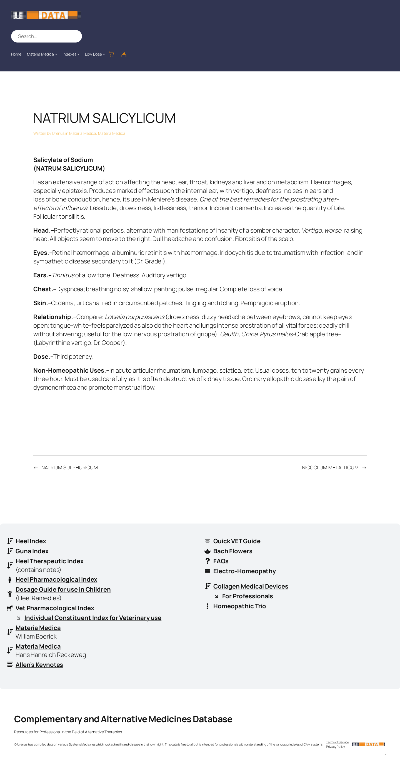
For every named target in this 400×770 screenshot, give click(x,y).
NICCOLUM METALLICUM (330, 467)
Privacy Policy (335, 746)
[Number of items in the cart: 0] (111, 54)
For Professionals (247, 596)
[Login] (124, 54)
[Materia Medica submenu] (56, 54)
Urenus (58, 133)
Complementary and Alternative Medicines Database (123, 719)
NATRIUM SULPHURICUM (69, 467)
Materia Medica (82, 133)
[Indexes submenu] (78, 54)
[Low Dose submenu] (104, 54)
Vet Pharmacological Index (55, 608)
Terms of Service (337, 742)
